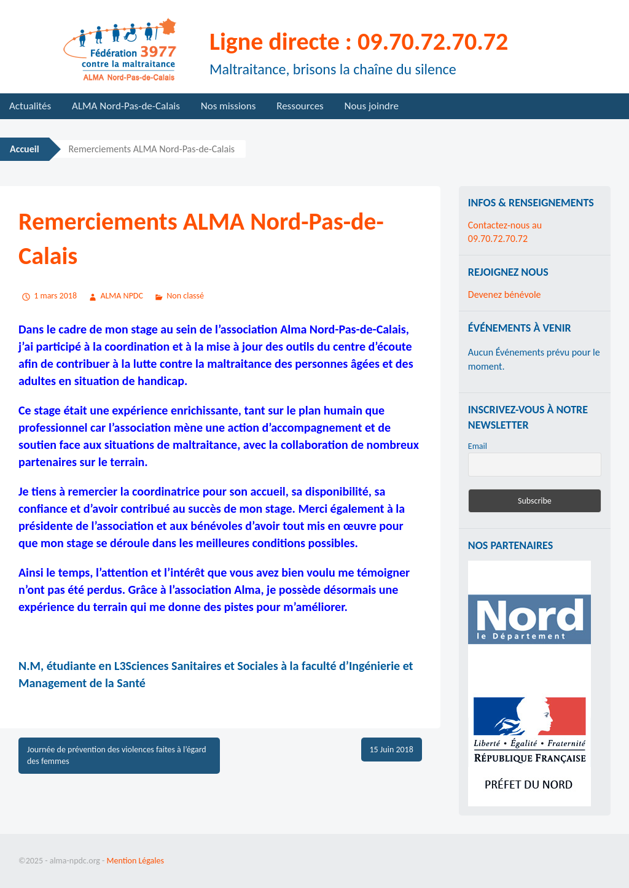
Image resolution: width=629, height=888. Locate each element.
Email (477, 446)
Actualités (30, 105)
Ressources (300, 105)
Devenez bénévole (504, 294)
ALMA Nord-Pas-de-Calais (126, 105)
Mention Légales (135, 860)
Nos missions (228, 105)
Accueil (24, 149)
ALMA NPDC (121, 295)
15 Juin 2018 (391, 749)
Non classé (185, 295)
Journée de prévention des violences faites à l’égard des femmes (116, 755)
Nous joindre (372, 105)
